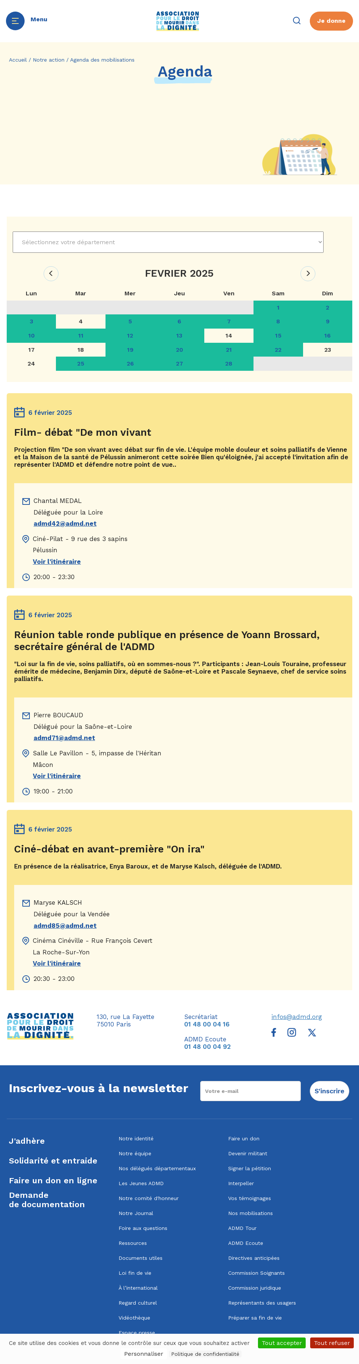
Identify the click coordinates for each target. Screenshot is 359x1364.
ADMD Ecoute (245, 1243)
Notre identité (136, 1138)
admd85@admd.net (65, 925)
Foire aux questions (143, 1228)
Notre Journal (136, 1213)
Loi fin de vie (135, 1273)
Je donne (331, 20)
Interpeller (241, 1183)
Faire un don (243, 1138)
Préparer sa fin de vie (255, 1318)
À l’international (138, 1288)
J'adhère (27, 1141)
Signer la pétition (249, 1168)
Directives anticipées (254, 1258)
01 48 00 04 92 (207, 1046)
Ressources (133, 1243)
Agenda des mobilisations (102, 60)
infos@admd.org (296, 1016)
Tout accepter (282, 1342)
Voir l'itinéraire (57, 561)
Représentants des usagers (262, 1303)
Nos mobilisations (250, 1213)
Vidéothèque (134, 1318)
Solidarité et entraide (53, 1160)
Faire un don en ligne (53, 1180)
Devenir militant (247, 1153)
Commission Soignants (256, 1273)
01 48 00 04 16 (207, 1024)
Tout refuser (332, 1342)
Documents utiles (141, 1258)
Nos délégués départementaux (157, 1168)
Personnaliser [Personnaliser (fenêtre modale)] (143, 1353)
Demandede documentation (47, 1199)
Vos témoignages (249, 1198)
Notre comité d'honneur (149, 1198)
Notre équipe (135, 1153)
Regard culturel (138, 1303)
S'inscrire (329, 1091)
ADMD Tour (242, 1228)
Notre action (48, 60)
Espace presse (137, 1333)
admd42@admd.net (65, 523)
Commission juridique (254, 1288)
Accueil (18, 60)
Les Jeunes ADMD (141, 1183)
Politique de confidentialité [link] (205, 1354)
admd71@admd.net (64, 738)
